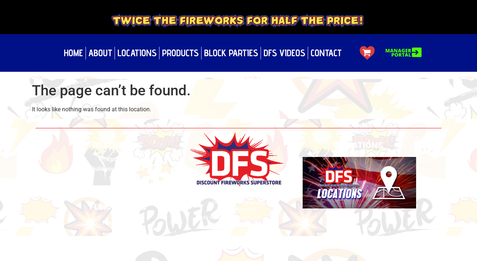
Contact (326, 52)
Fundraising (117, 222)
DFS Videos (284, 52)
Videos (117, 188)
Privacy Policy (118, 159)
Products (180, 52)
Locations (137, 52)
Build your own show (118, 168)
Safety (117, 178)
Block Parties (231, 52)
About (100, 52)
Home (73, 52)
